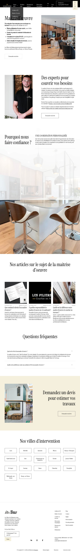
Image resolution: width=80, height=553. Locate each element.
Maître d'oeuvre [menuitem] (58, 514)
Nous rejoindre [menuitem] (69, 519)
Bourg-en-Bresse (25, 476)
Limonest (40, 451)
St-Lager (10, 468)
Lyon (11, 451)
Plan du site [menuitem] (56, 550)
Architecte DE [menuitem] (58, 511)
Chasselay (54, 468)
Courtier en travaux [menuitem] (57, 517)
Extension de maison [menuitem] (57, 526)
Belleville (25, 451)
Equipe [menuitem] (67, 517)
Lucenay (25, 468)
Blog (48, 5)
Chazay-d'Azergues (69, 451)
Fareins (54, 459)
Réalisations (22, 5)
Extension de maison (30, 5)
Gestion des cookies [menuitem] (66, 550)
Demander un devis (66, 414)
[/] (7, 6)
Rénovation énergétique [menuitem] (57, 521)
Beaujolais (69, 468)
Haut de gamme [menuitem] (69, 525)
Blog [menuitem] (67, 511)
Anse (25, 459)
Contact (52, 5)
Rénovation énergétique (39, 5)
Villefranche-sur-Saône (10, 477)
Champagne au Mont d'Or (40, 459)
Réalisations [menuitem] (57, 530)
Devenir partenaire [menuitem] (70, 522)
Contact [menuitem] (67, 514)
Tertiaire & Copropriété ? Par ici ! (63, 4)
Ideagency (36, 550)
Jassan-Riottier (69, 459)
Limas (39, 468)
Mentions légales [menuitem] (46, 550)
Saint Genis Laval (11, 459)
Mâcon (54, 451)
